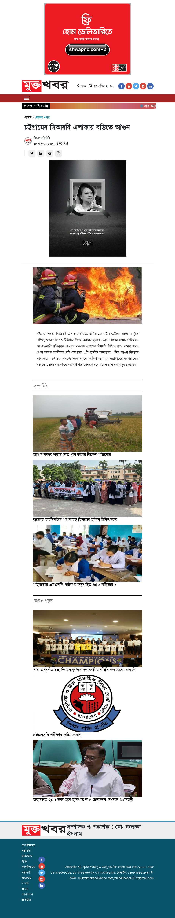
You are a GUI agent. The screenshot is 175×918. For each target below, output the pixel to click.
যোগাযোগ (27, 894)
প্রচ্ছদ (27, 117)
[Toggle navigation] (27, 98)
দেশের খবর (42, 117)
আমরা (25, 889)
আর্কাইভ (26, 900)
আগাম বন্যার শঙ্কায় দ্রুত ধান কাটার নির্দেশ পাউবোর (72, 455)
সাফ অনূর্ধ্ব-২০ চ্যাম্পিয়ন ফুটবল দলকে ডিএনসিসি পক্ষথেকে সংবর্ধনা (84, 670)
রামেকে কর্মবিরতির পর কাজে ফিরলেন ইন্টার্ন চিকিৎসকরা (75, 520)
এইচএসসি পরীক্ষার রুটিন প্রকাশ (57, 735)
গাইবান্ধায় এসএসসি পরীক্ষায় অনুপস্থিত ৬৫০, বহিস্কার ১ (74, 585)
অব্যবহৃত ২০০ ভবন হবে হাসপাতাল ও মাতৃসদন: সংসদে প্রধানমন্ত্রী (83, 800)
